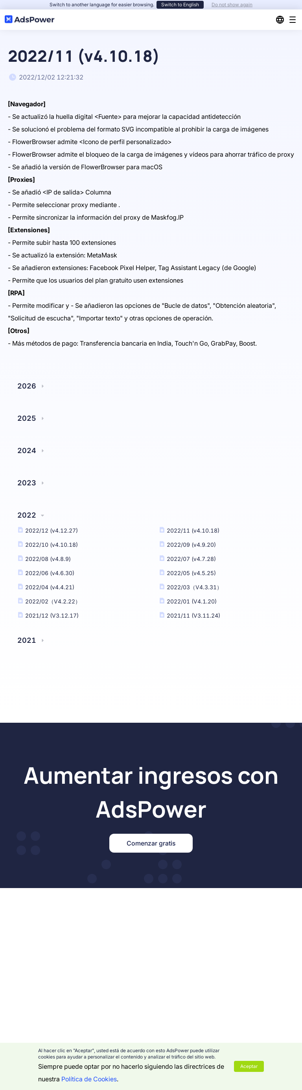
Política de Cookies (89, 1079)
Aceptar (249, 1066)
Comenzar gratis (151, 843)
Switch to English (180, 4)
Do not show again (232, 4)
